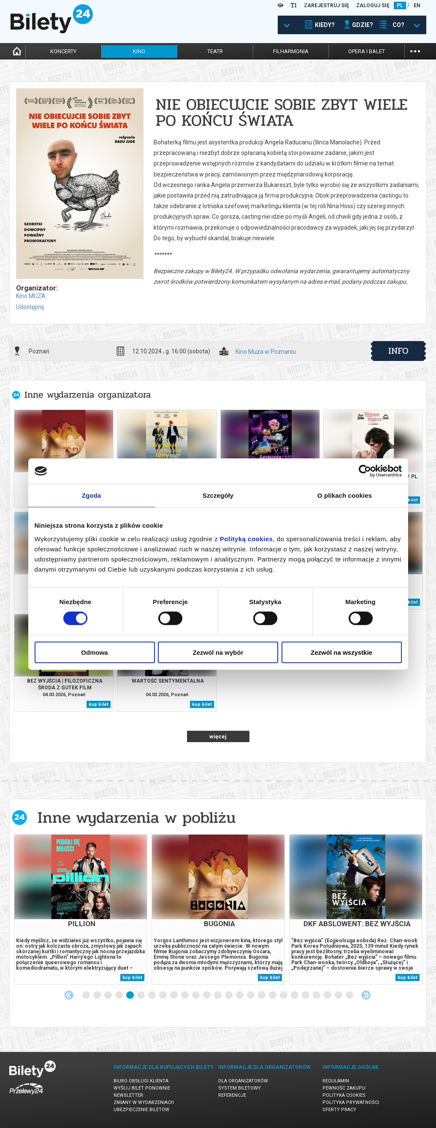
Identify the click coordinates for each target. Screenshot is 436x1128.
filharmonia (291, 51)
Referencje (232, 1095)
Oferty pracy (339, 1109)
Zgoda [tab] (91, 495)
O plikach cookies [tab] (344, 495)
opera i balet (366, 51)
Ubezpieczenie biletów (141, 1109)
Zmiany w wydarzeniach (144, 1102)
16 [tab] (251, 995)
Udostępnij (30, 307)
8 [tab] (163, 995)
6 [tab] (141, 995)
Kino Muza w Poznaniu (266, 352)
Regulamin (335, 1081)
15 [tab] (240, 995)
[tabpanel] (80, 909)
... (415, 50)
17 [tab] (262, 995)
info (398, 351)
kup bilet (408, 500)
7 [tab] (152, 995)
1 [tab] (86, 995)
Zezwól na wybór (217, 652)
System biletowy (239, 1088)
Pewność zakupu (344, 1088)
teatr (215, 51)
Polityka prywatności (350, 1102)
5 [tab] (130, 995)
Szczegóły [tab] (218, 495)
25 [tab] (350, 995)
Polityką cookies (246, 538)
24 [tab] (339, 995)
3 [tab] (108, 995)
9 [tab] (174, 995)
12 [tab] (207, 995)
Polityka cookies (344, 1095)
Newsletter (128, 1095)
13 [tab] (218, 995)
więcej (218, 736)
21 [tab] (306, 995)
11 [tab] (196, 995)
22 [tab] (317, 995)
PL (400, 5)
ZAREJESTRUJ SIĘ (326, 5)
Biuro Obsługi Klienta (141, 1081)
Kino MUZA (31, 296)
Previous (68, 995)
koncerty (63, 51)
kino (139, 51)
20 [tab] (295, 995)
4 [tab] (119, 995)
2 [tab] (97, 995)
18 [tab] (273, 995)
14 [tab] (229, 995)
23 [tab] (328, 995)
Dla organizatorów (243, 1081)
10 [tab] (185, 995)
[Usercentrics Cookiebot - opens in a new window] (365, 471)
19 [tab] (284, 995)
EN (417, 5)
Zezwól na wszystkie (341, 652)
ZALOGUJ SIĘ (373, 5)
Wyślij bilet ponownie (142, 1088)
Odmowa (94, 652)
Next (366, 995)
